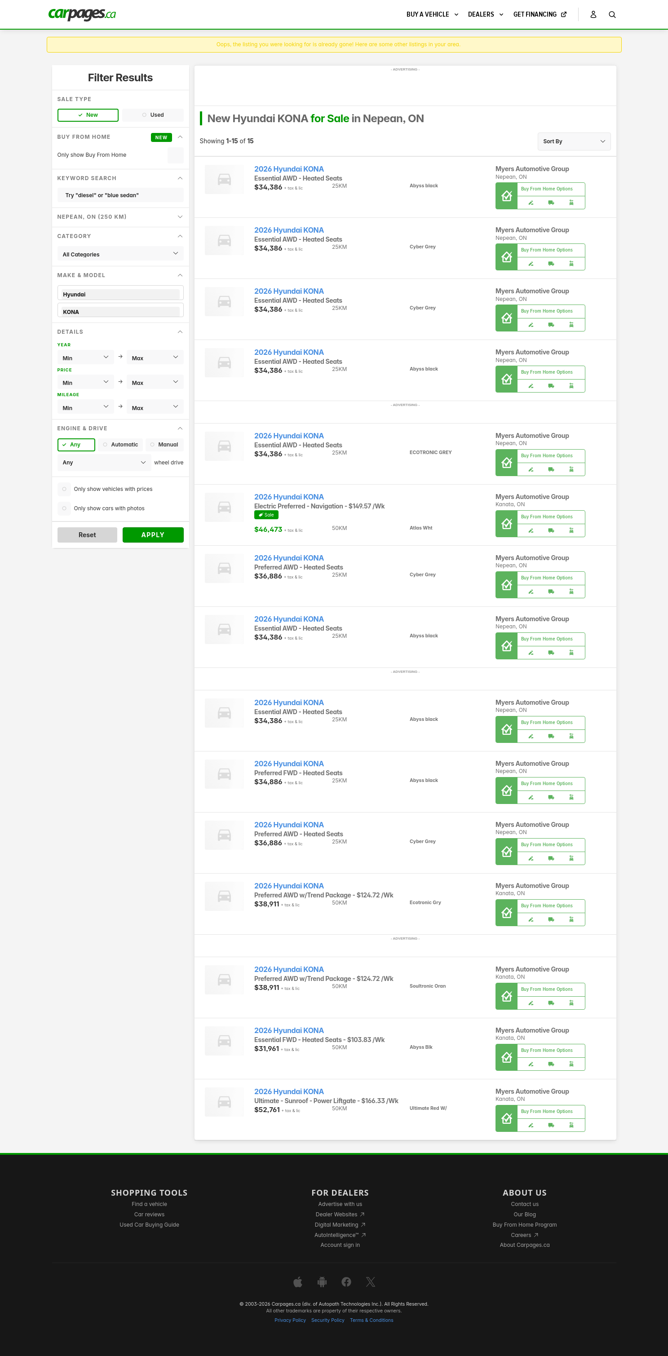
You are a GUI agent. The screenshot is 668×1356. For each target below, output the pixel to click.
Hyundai (121, 294)
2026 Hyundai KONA (289, 169)
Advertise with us (340, 1204)
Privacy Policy (290, 1320)
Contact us (525, 1204)
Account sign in (340, 1244)
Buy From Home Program (525, 1224)
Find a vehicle (149, 1204)
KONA (121, 312)
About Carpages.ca (525, 1244)
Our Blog (525, 1214)
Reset (87, 535)
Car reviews (149, 1214)
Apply (153, 535)
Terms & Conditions (372, 1320)
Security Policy (328, 1320)
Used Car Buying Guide (149, 1224)
